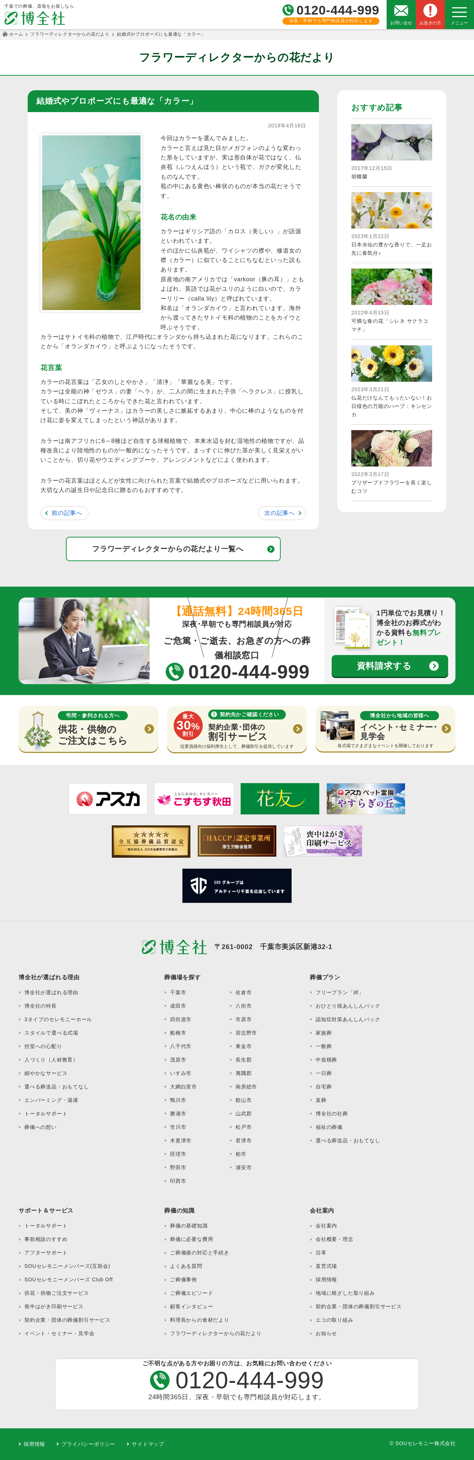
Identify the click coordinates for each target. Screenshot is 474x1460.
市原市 (244, 1019)
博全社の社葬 (332, 1113)
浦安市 (244, 1167)
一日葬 (324, 1073)
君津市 (244, 1140)
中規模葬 (326, 1060)
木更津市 (180, 1140)
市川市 (178, 1127)
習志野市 (246, 1033)
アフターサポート (45, 1252)
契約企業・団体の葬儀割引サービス (67, 1320)
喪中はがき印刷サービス (54, 1306)
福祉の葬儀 (329, 1127)
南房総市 (246, 1087)
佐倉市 (244, 992)
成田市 (178, 1006)
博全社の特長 (40, 1006)
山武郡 (244, 1113)
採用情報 (326, 1279)
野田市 (178, 1167)
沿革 (321, 1252)
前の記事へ (67, 513)
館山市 (244, 1100)
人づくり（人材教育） (51, 1060)
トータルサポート (45, 1113)
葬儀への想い (40, 1127)
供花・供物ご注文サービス (56, 1293)
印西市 (178, 1181)
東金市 (244, 1046)
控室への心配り (43, 1046)
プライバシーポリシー (88, 1444)
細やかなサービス (45, 1073)
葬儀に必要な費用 (191, 1239)
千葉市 (178, 992)
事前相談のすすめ (45, 1239)
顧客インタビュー (191, 1306)
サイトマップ (148, 1444)
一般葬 (324, 1046)
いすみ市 (180, 1073)
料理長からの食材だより (199, 1320)
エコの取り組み (334, 1320)
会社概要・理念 (334, 1239)
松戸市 (244, 1127)
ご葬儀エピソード (191, 1293)
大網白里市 (183, 1087)
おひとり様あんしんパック (348, 1006)
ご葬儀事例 (183, 1279)
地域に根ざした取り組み (345, 1293)
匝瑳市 (178, 1154)
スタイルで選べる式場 (51, 1033)
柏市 (241, 1154)
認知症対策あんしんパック (348, 1019)
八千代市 (180, 1046)
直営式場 (326, 1266)
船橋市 (178, 1033)
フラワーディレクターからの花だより (216, 1333)
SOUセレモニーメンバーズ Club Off (68, 1279)
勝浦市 (178, 1113)
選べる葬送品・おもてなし (56, 1087)
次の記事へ (279, 513)
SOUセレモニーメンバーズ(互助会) (67, 1266)
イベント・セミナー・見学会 (59, 1333)
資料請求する (384, 666)
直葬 (321, 1100)
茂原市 (178, 1060)
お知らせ (326, 1333)
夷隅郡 (244, 1073)
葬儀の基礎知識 (189, 1226)
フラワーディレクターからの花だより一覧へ (168, 549)
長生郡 (244, 1060)
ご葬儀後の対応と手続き (199, 1252)
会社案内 (326, 1226)
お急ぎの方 (430, 22)
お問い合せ (401, 22)
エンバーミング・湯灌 (51, 1100)
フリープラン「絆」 (340, 992)
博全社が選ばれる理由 (51, 992)
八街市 (244, 1006)
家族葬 (324, 1033)
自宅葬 (324, 1087)
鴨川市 (178, 1100)
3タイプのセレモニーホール (58, 1019)
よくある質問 (186, 1266)
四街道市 (180, 1019)
